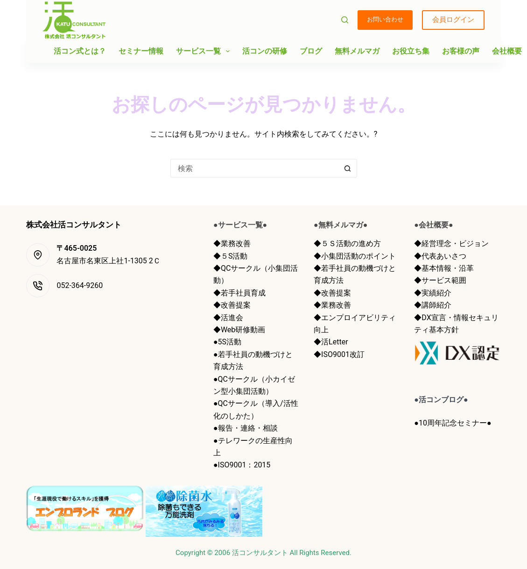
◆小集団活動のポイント (355, 256)
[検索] (344, 19)
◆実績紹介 (432, 292)
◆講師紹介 (432, 305)
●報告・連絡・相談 (245, 428)
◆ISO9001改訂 (339, 354)
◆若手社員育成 (239, 292)
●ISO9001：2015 (241, 464)
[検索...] (254, 168)
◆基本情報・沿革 (444, 268)
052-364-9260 (79, 285)
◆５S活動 (230, 256)
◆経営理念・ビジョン (451, 243)
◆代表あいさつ (440, 256)
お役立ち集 (410, 51)
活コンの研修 (264, 51)
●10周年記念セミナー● (452, 422)
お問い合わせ (385, 19)
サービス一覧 (204, 51)
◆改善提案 (232, 305)
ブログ (311, 51)
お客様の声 (460, 51)
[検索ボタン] (347, 168)
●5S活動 (227, 341)
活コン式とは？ (80, 51)
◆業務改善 (232, 243)
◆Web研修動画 (239, 329)
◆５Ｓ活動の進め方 (347, 243)
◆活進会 (228, 317)
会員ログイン (453, 19)
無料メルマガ (357, 51)
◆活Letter (331, 341)
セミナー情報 (141, 51)
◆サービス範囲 (440, 280)
